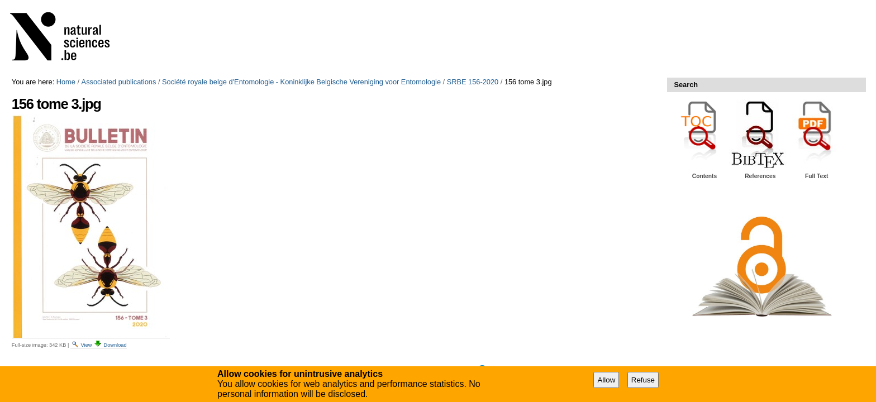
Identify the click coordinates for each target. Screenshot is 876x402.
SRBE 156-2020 (472, 82)
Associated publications (119, 82)
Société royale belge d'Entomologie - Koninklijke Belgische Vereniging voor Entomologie (301, 82)
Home (65, 82)
